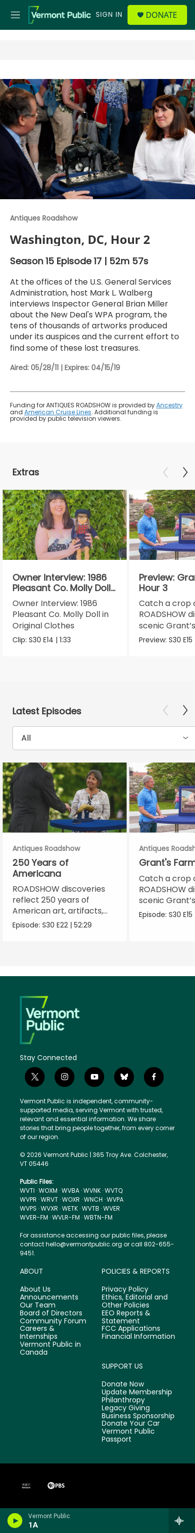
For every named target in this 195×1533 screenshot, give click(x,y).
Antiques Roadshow (43, 218)
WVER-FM (34, 1217)
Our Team (38, 1305)
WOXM (48, 1190)
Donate (161, 14)
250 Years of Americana (40, 867)
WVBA (70, 1190)
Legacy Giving (126, 1408)
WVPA (115, 1199)
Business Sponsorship (138, 1416)
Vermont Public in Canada (50, 1349)
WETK (70, 1208)
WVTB (90, 1208)
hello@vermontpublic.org (84, 1244)
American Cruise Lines (57, 412)
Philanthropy (123, 1400)
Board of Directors (51, 1313)
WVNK (92, 1190)
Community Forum (53, 1321)
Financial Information (138, 1337)
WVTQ (114, 1190)
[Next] (185, 472)
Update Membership (137, 1392)
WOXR (71, 1199)
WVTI (27, 1190)
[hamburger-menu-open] (15, 15)
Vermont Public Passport (128, 1436)
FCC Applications (131, 1329)
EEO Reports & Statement (126, 1317)
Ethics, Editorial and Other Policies (135, 1301)
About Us (35, 1290)
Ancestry (169, 405)
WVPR (28, 1199)
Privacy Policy (125, 1290)
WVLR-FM (66, 1217)
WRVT (49, 1199)
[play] (15, 1521)
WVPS (28, 1208)
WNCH (93, 1199)
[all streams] (182, 1520)
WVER (111, 1208)
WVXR (49, 1208)
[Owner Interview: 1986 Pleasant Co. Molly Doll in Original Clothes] (64, 525)
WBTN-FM (98, 1217)
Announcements (49, 1298)
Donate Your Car (131, 1424)
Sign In (109, 14)
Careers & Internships (39, 1333)
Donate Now (123, 1384)
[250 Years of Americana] (64, 798)
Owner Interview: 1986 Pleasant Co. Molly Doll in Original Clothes (61, 588)
